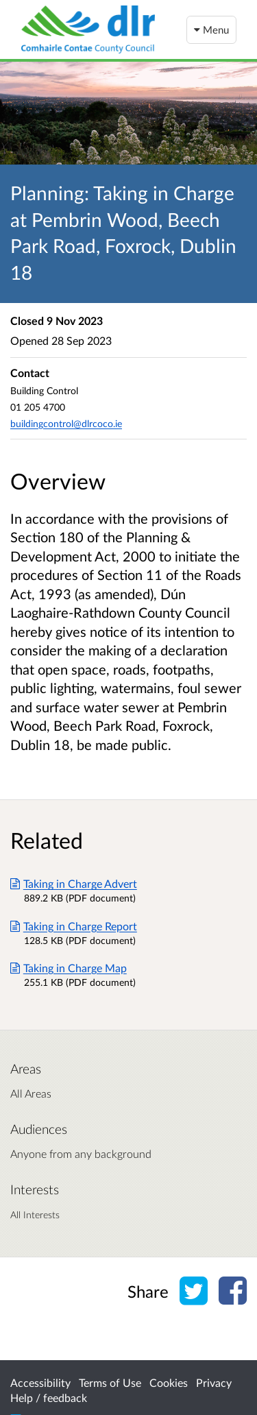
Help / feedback (48, 1397)
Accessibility (40, 1382)
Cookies (168, 1382)
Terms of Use (110, 1382)
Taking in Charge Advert (73, 883)
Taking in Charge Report (73, 925)
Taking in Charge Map (68, 967)
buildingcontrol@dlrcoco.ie (66, 423)
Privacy (214, 1382)
